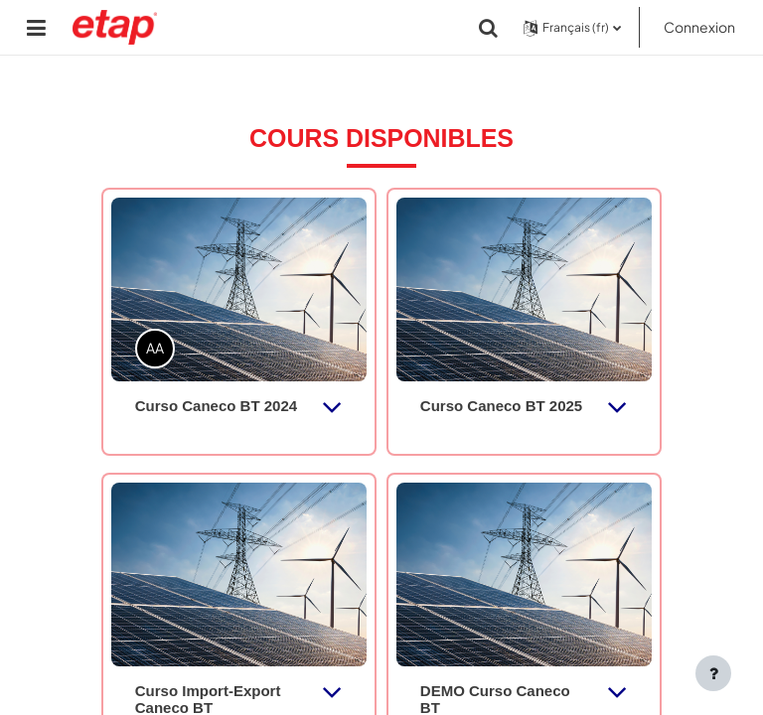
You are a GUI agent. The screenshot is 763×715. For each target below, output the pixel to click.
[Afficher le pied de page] (713, 673)
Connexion (699, 27)
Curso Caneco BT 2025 (501, 405)
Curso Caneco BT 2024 (216, 405)
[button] (489, 28)
